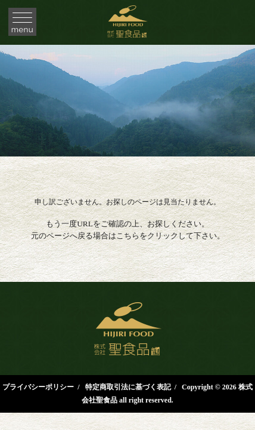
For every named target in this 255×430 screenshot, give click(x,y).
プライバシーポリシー (38, 387)
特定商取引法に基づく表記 (128, 387)
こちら (127, 235)
